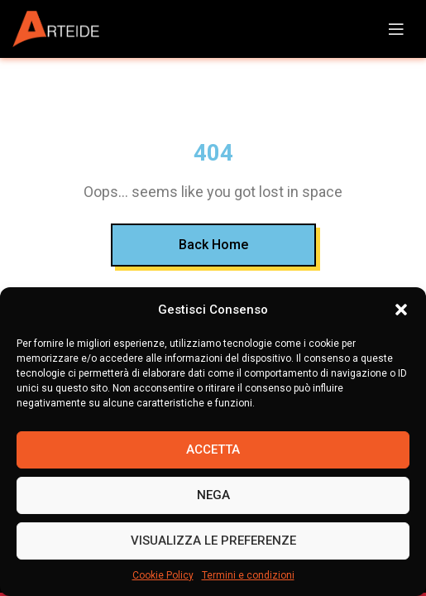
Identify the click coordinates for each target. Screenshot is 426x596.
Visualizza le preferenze (213, 540)
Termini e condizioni (248, 575)
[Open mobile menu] (396, 29)
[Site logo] (62, 29)
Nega (213, 495)
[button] (401, 309)
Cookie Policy (163, 575)
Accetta (213, 449)
